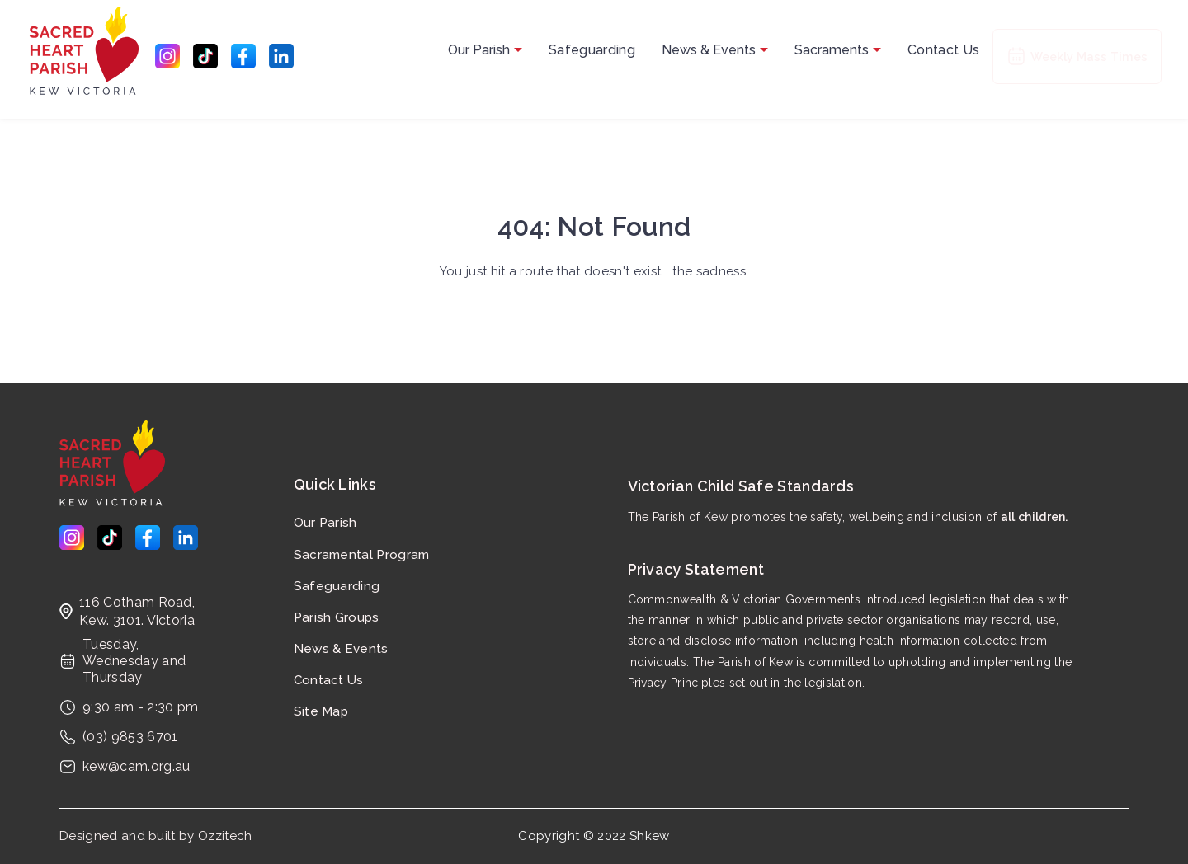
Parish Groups (337, 617)
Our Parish (485, 50)
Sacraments (837, 50)
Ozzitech (225, 836)
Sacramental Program (349, 554)
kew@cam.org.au (136, 766)
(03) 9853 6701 (129, 736)
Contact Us (943, 50)
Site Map (321, 711)
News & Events (715, 50)
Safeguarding (592, 50)
